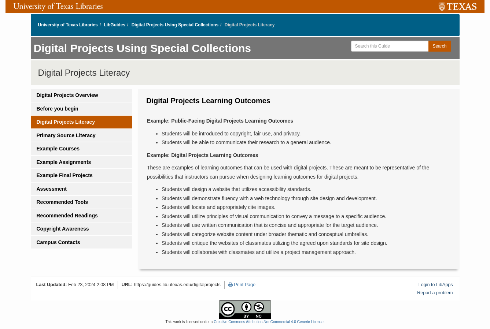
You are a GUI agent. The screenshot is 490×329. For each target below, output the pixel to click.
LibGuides (114, 24)
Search (439, 46)
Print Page (241, 284)
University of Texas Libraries (68, 24)
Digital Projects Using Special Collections (175, 24)
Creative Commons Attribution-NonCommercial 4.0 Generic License (269, 322)
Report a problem (435, 292)
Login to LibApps (436, 284)
